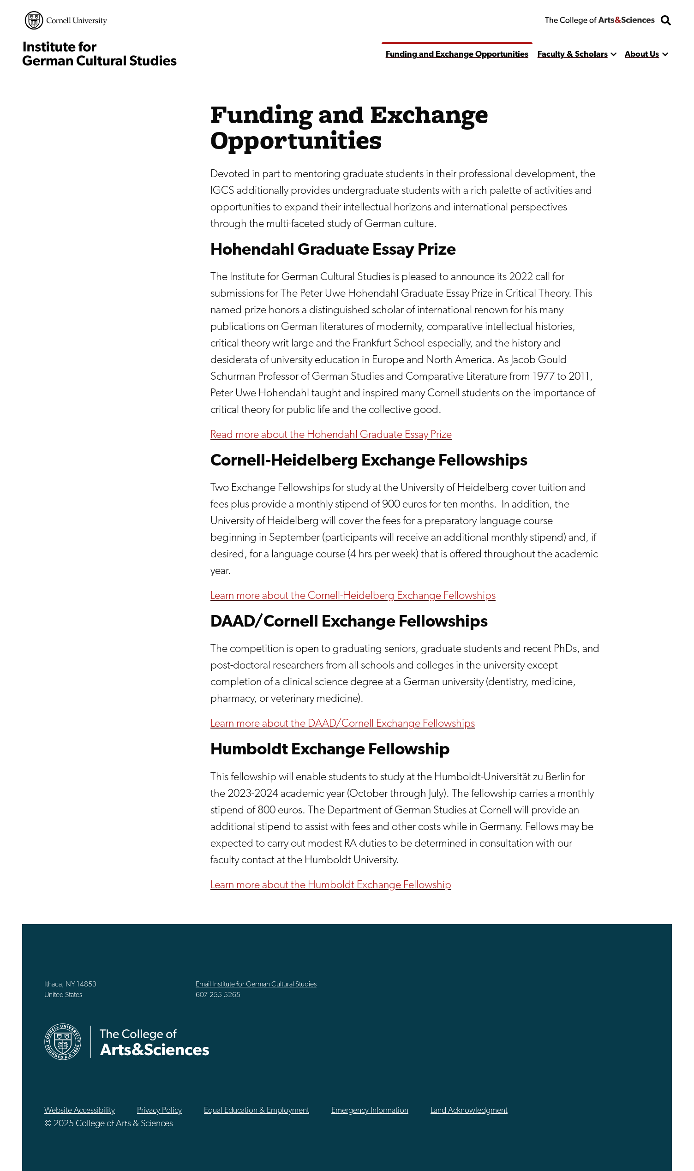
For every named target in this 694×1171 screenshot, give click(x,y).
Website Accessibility (79, 1110)
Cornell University (66, 20)
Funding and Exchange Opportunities (457, 54)
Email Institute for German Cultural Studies (256, 984)
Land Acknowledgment (469, 1110)
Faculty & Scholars (573, 54)
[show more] (614, 54)
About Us (642, 54)
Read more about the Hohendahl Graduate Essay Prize (331, 435)
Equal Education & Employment (256, 1110)
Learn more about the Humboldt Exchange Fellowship (330, 885)
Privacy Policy (159, 1110)
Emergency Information (369, 1110)
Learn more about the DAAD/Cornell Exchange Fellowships (342, 723)
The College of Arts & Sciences (599, 20)
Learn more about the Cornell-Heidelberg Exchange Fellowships (353, 596)
